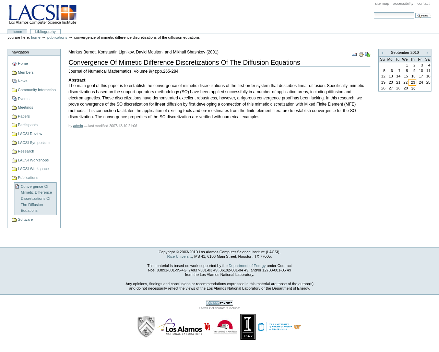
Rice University (179, 256)
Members (26, 72)
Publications (57, 37)
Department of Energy (247, 266)
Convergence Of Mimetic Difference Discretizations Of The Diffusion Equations (36, 198)
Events (23, 99)
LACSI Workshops (33, 160)
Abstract (77, 80)
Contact (423, 3)
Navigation (20, 52)
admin (78, 126)
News (22, 81)
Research (26, 151)
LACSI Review (30, 134)
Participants (28, 125)
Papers (24, 116)
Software (25, 219)
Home (17, 31)
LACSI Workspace (33, 169)
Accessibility (403, 3)
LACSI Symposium (34, 143)
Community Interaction (37, 90)
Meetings (25, 107)
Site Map (382, 3)
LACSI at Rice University (42, 14)
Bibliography (45, 31)
